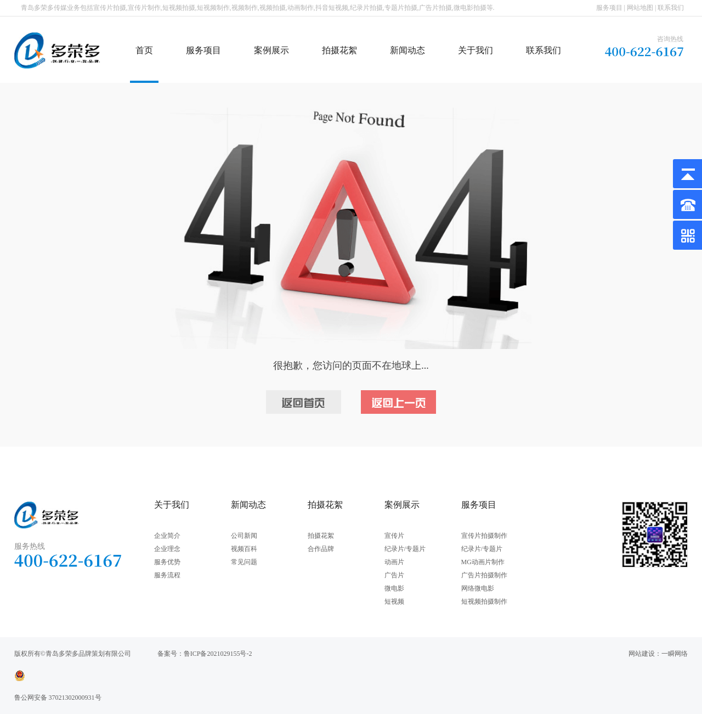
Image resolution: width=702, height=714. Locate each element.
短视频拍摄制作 (484, 601)
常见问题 (244, 562)
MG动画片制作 (483, 562)
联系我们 (671, 8)
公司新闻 (244, 535)
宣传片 (394, 535)
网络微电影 (477, 588)
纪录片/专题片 (405, 549)
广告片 (394, 575)
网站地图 (640, 8)
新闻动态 (407, 50)
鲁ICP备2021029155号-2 (218, 653)
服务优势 (167, 562)
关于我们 (475, 50)
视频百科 (244, 549)
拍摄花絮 (339, 50)
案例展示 (271, 50)
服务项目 (609, 8)
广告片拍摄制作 (484, 575)
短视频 (394, 601)
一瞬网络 (674, 653)
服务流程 (167, 575)
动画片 (394, 562)
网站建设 (642, 653)
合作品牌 (321, 549)
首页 (144, 50)
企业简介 (167, 535)
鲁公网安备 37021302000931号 (57, 697)
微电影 (394, 588)
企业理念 (167, 549)
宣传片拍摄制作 (484, 535)
